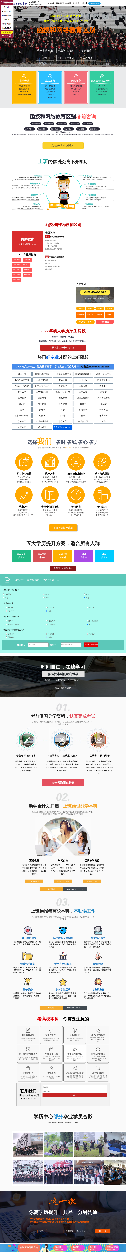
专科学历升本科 (63, 504)
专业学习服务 (66, 50)
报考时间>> (35, 123)
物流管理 (63, 346)
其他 (87, 546)
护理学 (42, 358)
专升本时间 (48, 269)
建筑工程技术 (83, 346)
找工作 (10, 569)
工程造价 (22, 346)
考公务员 (52, 569)
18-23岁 (10, 556)
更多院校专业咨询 (63, 295)
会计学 (83, 352)
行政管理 (42, 346)
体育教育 (22, 375)
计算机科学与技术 (62, 322)
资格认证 (38, 269)
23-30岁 (51, 556)
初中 (47, 542)
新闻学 (63, 364)
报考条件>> (48, 123)
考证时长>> (68, 129)
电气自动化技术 (22, 328)
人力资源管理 (103, 346)
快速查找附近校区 (94, 3)
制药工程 (103, 358)
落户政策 (105, 270)
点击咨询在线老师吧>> (61, 145)
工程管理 (83, 334)
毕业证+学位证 (65, 58)
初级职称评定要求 (50, 240)
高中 (87, 542)
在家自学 (11, 582)
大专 (47, 546)
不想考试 (11, 585)
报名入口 (16, 264)
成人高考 (51, 3)
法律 (22, 358)
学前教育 (22, 369)
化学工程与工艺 (42, 334)
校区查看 (27, 269)
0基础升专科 (104, 504)
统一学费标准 (45, 50)
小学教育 (63, 369)
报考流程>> (61, 123)
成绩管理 (16, 269)
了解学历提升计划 (63, 476)
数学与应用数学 (22, 364)
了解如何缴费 (34, 829)
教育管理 (103, 364)
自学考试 (67, 3)
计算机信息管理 (42, 322)
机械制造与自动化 (83, 322)
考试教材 (27, 259)
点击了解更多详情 (63, 636)
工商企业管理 (42, 328)
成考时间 (47, 263)
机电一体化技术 (103, 322)
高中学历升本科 (42, 504)
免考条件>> (29, 129)
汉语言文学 (83, 369)
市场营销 (63, 328)
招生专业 (84, 3)
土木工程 (83, 340)
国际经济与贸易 (22, 334)
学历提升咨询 (85, 270)
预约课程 (51, 838)
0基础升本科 (84, 504)
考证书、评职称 (14, 572)
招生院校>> (42, 129)
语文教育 (42, 375)
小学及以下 (9, 542)
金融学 (103, 352)
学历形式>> (81, 129)
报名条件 (27, 264)
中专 (6, 546)
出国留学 (52, 572)
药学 (63, 358)
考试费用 (38, 259)
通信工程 (63, 334)
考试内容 (16, 259)
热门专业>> (55, 129)
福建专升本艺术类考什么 (52, 266)
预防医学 (83, 358)
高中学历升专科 (21, 504)
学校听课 (51, 582)
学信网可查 (86, 58)
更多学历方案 (92, 829)
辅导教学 (92, 582)
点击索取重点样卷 (63, 730)
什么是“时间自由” (63, 829)
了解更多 (51, 956)
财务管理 (63, 352)
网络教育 (59, 3)
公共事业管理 (42, 369)
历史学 (42, 364)
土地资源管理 (42, 340)
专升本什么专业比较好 (52, 243)
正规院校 (45, 58)
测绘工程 (22, 322)
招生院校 (76, 3)
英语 (103, 369)
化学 (83, 364)
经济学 (103, 340)
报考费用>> (74, 123)
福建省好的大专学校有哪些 (53, 249)
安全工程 (22, 340)
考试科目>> (87, 123)
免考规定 (38, 264)
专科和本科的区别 (50, 246)
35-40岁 (10, 559)
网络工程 (103, 334)
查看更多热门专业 (62, 375)
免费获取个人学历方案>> (63, 516)
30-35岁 (91, 556)
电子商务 (42, 352)
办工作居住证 (93, 569)
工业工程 (83, 328)
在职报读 (86, 50)
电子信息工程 (103, 328)
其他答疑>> (94, 129)
